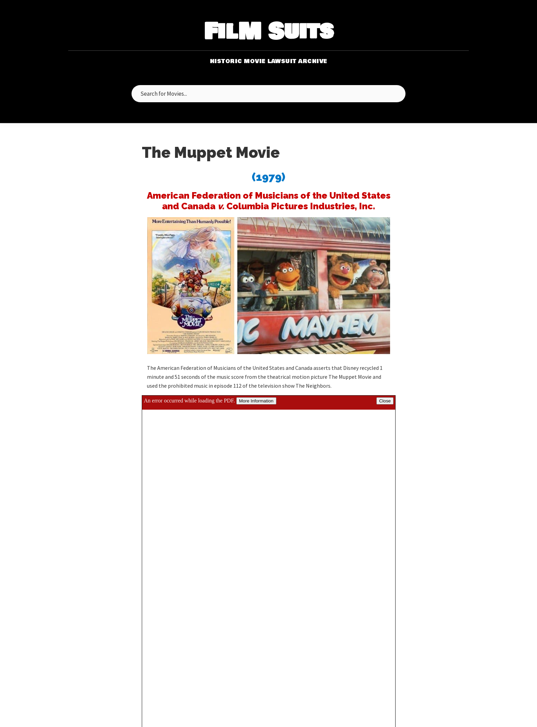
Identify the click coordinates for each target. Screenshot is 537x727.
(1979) (268, 177)
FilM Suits (269, 32)
